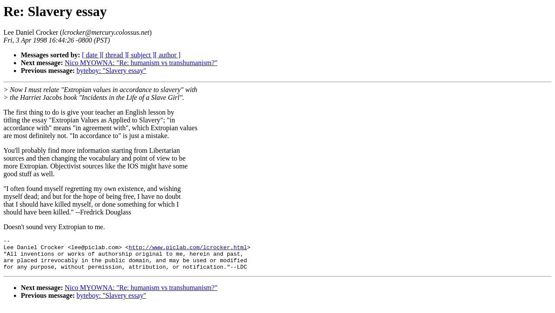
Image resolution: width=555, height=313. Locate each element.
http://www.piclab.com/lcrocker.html (188, 250)
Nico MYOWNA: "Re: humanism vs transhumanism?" (141, 62)
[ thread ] (114, 55)
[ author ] (168, 55)
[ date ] (91, 55)
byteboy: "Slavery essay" (112, 70)
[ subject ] (141, 55)
